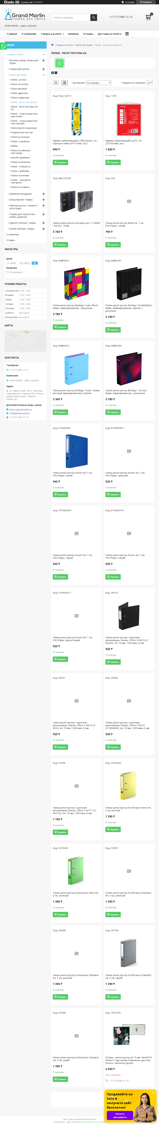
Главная (12, 33)
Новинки (73, 33)
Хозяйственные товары (21, 228)
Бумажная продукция (20, 193)
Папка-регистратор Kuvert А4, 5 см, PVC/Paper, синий (72, 474)
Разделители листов (22, 132)
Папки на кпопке (19, 84)
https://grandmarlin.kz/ (20, 409)
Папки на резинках (20, 161)
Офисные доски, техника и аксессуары (23, 207)
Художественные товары (22, 222)
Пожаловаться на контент (93, 1122)
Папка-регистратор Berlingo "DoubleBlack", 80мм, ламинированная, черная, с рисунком (129, 308)
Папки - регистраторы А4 (24, 102)
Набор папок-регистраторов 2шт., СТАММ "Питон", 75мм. (76, 224)
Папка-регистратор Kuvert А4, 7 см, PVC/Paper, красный (125, 474)
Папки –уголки (18, 79)
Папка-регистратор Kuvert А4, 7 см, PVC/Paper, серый (72, 556)
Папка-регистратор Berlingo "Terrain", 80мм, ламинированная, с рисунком (126, 392)
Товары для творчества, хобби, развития (22, 215)
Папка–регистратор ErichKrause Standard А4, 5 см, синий (75, 1059)
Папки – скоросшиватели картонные (24, 115)
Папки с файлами (20, 170)
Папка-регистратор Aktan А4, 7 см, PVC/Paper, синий (124, 224)
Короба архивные (20, 157)
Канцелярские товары (21, 199)
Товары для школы (19, 68)
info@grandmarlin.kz (19, 413)
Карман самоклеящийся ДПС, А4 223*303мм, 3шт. (123, 142)
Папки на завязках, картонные (21, 151)
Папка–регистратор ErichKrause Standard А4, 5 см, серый (128, 976)
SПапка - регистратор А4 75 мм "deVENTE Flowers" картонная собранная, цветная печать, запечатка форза (128, 1060)
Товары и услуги (51, 33)
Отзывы (88, 33)
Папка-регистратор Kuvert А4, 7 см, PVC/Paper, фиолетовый (72, 639)
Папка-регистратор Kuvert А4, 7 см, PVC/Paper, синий (125, 556)
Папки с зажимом (20, 141)
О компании (29, 33)
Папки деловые (19, 88)
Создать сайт (27, 2)
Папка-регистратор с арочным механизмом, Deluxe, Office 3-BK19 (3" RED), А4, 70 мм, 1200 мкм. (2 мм (74, 725)
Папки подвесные (20, 97)
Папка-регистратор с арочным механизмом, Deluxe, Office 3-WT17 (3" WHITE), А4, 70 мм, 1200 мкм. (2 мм (74, 810)
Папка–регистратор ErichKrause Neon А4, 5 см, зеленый (76, 894)
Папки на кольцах (20, 136)
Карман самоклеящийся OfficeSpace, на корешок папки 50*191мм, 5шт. (75, 142)
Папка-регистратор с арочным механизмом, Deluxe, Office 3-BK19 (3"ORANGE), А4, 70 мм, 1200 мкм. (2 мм (127, 725)
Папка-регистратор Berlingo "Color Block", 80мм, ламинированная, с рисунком (76, 306)
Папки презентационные (24, 127)
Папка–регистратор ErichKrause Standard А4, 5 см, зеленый (128, 894)
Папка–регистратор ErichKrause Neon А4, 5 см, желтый (128, 809)
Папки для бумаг (84, 45)
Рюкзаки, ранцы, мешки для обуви (23, 62)
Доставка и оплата (109, 33)
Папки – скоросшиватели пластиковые (24, 122)
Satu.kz (94, 1119)
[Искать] (93, 17)
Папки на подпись (20, 187)
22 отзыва (129, 2)
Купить (62, 162)
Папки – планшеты (20, 166)
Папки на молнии (20, 175)
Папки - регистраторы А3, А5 (24, 108)
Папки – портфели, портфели (21, 181)
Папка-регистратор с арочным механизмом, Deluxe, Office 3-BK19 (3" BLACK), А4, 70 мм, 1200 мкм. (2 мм (126, 640)
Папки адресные (19, 93)
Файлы (14, 145)
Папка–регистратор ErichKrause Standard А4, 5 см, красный (75, 976)
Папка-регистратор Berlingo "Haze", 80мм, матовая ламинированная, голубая (76, 392)
